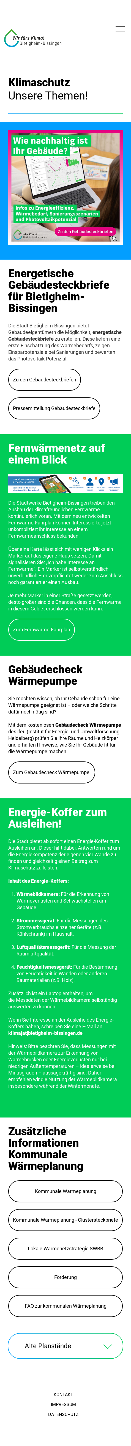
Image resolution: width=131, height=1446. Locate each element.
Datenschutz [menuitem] (63, 1414)
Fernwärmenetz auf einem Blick (56, 454)
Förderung (65, 1277)
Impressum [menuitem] (63, 1404)
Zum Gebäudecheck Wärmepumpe (52, 772)
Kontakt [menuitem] (63, 1394)
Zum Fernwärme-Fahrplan (41, 629)
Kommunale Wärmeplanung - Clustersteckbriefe (65, 1220)
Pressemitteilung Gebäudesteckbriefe (54, 408)
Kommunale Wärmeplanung (65, 1191)
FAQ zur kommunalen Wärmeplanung (66, 1306)
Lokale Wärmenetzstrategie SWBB (65, 1248)
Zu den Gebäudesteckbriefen (44, 380)
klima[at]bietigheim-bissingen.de (45, 1033)
